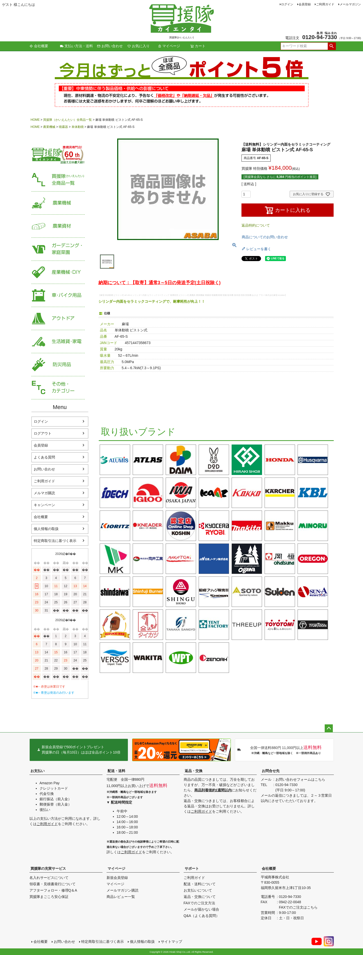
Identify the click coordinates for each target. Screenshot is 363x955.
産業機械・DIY (58, 272)
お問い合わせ (110, 46)
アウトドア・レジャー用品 (58, 318)
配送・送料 (116, 771)
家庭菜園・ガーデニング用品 (58, 249)
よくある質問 (44, 457)
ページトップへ (329, 728)
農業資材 (58, 226)
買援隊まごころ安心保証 (48, 897)
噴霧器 (63, 127)
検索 (332, 46)
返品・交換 (193, 771)
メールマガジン (350, 4)
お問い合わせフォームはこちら (300, 779)
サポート (192, 868)
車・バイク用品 (58, 295)
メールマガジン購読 (123, 890)
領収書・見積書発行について (52, 884)
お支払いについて (198, 890)
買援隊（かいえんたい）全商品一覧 (67, 120)
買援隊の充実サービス (48, 868)
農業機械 (49, 127)
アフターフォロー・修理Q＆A (53, 890)
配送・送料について (200, 884)
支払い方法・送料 (76, 46)
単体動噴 (78, 127)
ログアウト (42, 433)
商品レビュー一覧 (121, 897)
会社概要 (38, 46)
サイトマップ (171, 942)
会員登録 (305, 4)
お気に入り (138, 46)
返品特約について (255, 225)
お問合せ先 (271, 771)
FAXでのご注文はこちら (298, 907)
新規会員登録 (117, 878)
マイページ (169, 46)
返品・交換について (200, 897)
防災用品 (58, 364)
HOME (35, 120)
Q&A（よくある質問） (202, 916)
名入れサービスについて (48, 878)
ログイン (287, 4)
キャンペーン (44, 505)
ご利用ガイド (325, 4)
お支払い (37, 771)
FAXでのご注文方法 (199, 903)
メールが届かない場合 (201, 909)
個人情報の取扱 (46, 529)
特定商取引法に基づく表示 (55, 541)
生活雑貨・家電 (58, 341)
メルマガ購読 (44, 493)
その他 (58, 387)
